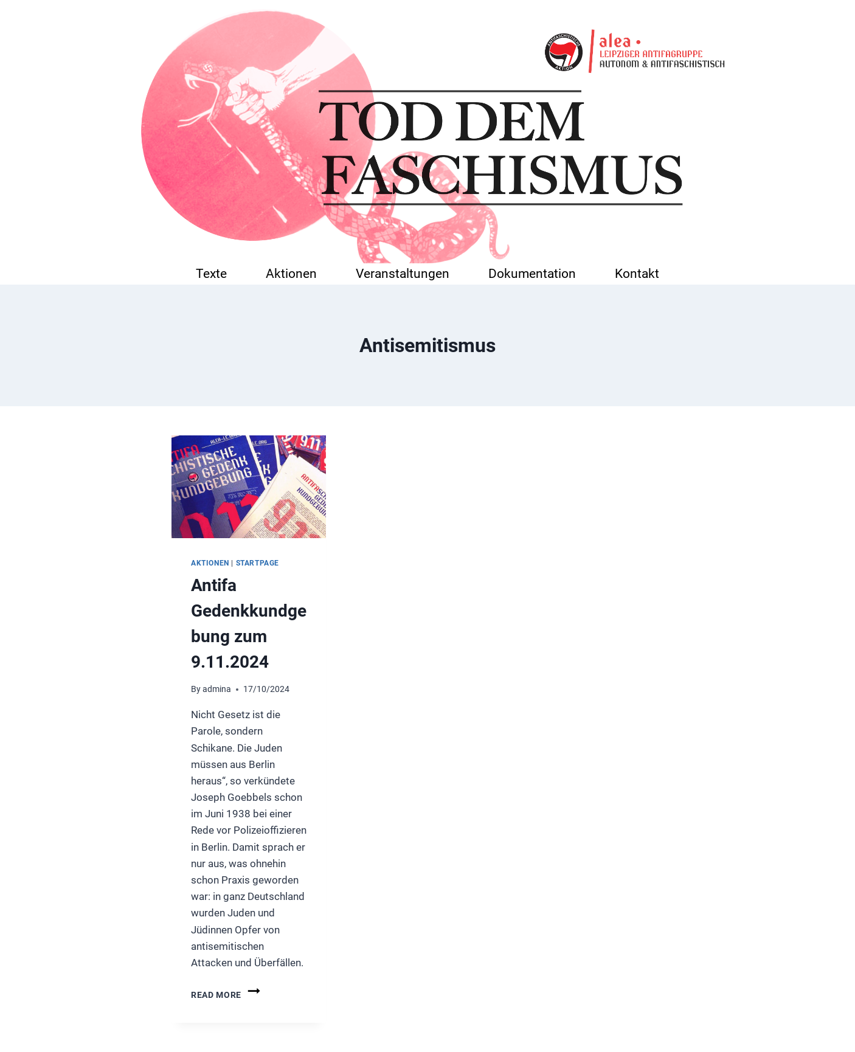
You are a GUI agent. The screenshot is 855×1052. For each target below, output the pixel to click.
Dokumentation (532, 273)
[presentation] (248, 486)
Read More (226, 995)
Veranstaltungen (402, 273)
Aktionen (291, 273)
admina (216, 689)
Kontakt (637, 273)
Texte (211, 273)
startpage (257, 563)
